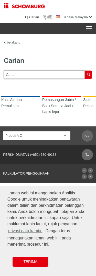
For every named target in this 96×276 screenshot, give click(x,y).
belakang (13, 42)
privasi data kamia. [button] (25, 231)
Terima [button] (30, 262)
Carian (88, 75)
